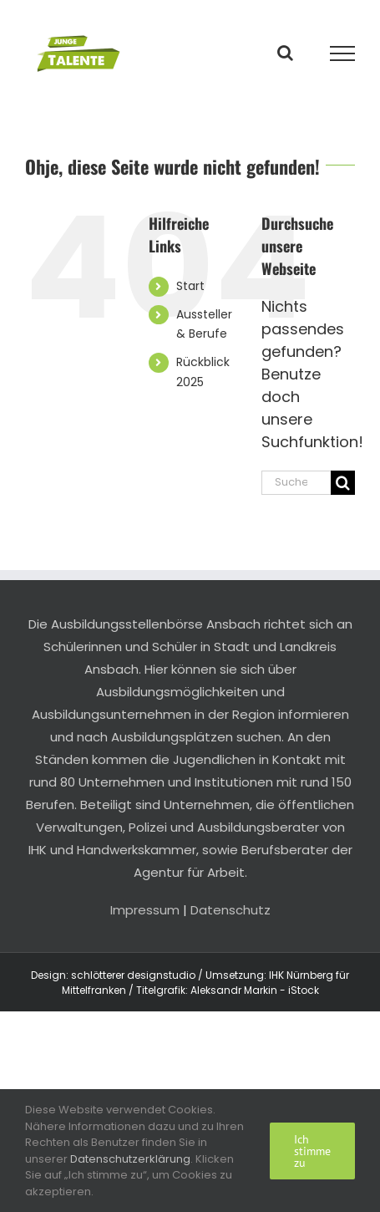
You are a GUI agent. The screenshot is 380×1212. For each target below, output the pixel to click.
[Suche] (343, 483)
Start (190, 286)
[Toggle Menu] (343, 53)
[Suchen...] (296, 483)
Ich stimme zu (312, 1151)
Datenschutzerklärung (130, 1159)
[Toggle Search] (285, 52)
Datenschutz (230, 910)
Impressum (145, 910)
